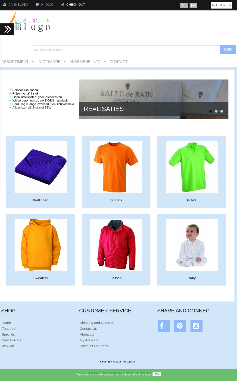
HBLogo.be (129, 361)
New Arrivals (11, 340)
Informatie (48, 62)
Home (6, 323)
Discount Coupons (94, 346)
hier (147, 376)
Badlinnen (41, 198)
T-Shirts (116, 198)
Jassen (116, 276)
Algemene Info (84, 62)
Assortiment (15, 62)
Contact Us (88, 328)
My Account (89, 340)
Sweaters (41, 276)
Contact (118, 62)
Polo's (192, 198)
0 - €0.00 (44, 4)
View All (8, 346)
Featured (9, 328)
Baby (192, 276)
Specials (8, 334)
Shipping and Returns (96, 323)
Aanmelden (15, 4)
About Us (87, 334)
